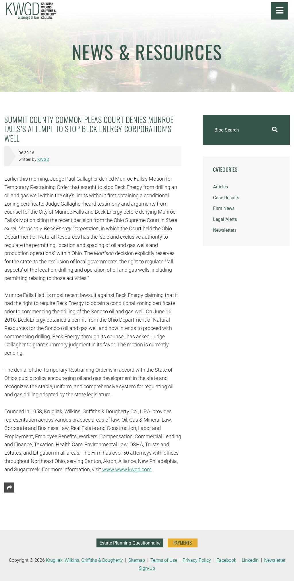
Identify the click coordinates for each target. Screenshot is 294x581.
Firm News (224, 208)
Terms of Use (163, 560)
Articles (220, 187)
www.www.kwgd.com (127, 469)
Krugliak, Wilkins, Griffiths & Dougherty (84, 560)
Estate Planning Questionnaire (129, 543)
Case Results (226, 197)
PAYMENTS (182, 542)
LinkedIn (250, 560)
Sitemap (136, 560)
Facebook (226, 560)
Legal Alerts (225, 219)
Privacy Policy (197, 560)
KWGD (43, 159)
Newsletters (225, 230)
